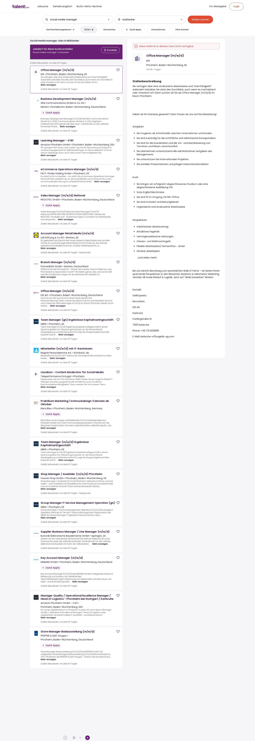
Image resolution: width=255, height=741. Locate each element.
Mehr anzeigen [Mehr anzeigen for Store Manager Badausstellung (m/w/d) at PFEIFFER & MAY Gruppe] (48, 657)
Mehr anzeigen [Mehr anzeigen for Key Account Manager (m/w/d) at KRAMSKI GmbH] (80, 579)
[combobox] (77, 19)
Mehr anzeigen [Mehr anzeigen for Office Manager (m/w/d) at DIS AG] (58, 303)
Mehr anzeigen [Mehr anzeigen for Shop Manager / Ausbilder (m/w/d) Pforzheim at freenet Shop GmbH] (48, 486)
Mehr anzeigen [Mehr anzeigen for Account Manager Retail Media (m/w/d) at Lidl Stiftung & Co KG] (48, 245)
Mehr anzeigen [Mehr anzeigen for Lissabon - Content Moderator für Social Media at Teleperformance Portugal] (48, 384)
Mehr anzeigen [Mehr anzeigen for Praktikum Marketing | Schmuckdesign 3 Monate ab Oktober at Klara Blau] (48, 425)
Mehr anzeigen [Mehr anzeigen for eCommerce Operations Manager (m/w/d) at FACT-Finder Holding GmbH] (102, 179)
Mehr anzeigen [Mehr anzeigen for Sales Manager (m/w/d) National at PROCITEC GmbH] (65, 217)
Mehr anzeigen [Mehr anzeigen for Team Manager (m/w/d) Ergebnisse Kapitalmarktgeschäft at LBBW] (66, 457)
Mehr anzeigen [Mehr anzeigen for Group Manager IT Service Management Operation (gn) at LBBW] (48, 515)
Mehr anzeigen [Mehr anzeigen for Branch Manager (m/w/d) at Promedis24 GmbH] (48, 274)
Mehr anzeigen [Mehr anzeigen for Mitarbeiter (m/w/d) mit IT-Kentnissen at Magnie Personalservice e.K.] (57, 355)
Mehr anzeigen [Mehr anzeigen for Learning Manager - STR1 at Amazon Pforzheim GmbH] (48, 152)
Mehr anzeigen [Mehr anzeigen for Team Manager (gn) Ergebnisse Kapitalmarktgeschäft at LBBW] (66, 332)
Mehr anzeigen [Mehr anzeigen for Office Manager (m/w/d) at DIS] (48, 82)
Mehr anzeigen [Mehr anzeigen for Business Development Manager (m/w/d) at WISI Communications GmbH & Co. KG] (67, 124)
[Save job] (118, 67)
